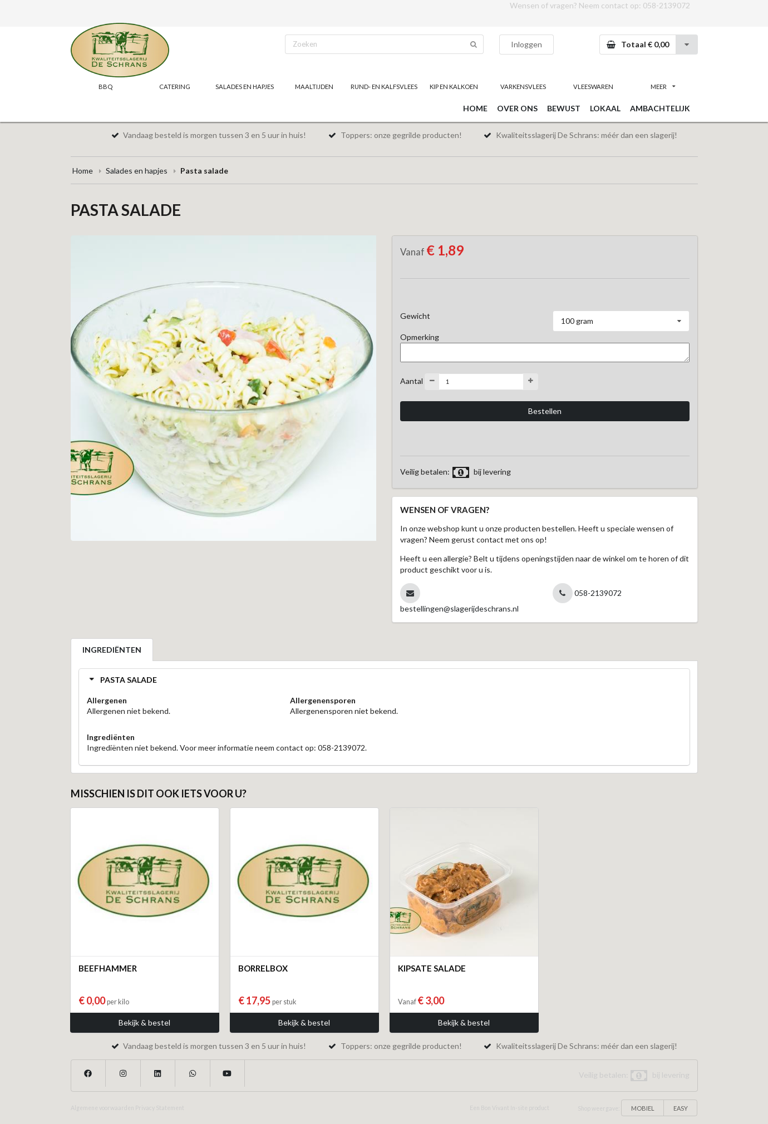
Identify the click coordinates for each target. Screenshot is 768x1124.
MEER (663, 86)
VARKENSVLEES (523, 86)
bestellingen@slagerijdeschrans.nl (459, 608)
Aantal (411, 380)
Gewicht (415, 316)
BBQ (105, 86)
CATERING (174, 86)
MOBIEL (642, 1108)
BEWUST (563, 108)
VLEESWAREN (593, 86)
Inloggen (526, 44)
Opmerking (419, 337)
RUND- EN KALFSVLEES (384, 86)
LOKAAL (605, 108)
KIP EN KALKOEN (454, 86)
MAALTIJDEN (314, 86)
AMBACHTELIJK (660, 108)
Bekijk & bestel (144, 1022)
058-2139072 (666, 5)
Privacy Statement (159, 1108)
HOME (475, 108)
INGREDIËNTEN (111, 649)
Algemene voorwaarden (102, 1108)
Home (82, 170)
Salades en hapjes (137, 170)
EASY (680, 1108)
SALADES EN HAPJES (244, 86)
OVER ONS (517, 108)
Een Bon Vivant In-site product (509, 1108)
